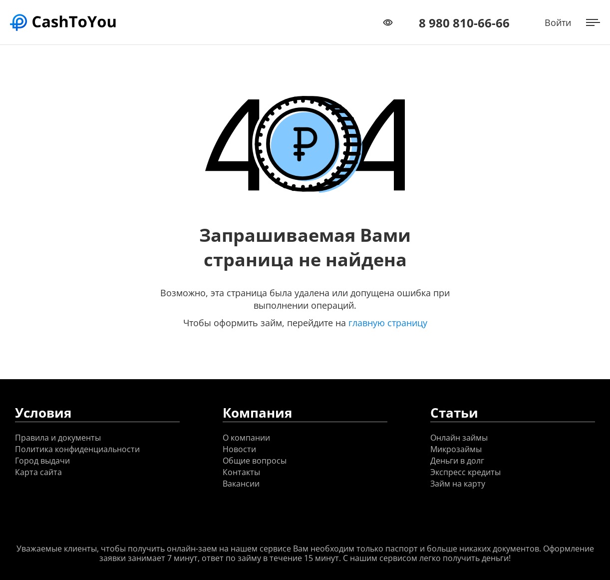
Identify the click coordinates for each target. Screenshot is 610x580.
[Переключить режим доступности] (388, 22)
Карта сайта (38, 472)
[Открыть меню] (593, 22)
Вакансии (241, 484)
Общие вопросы (255, 461)
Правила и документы (58, 438)
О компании (246, 438)
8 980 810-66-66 (464, 22)
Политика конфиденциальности (77, 449)
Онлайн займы (459, 438)
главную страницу (387, 323)
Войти (558, 22)
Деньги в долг (457, 461)
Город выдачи (42, 461)
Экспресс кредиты (465, 472)
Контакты (241, 472)
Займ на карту (457, 484)
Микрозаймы (456, 449)
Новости (239, 449)
